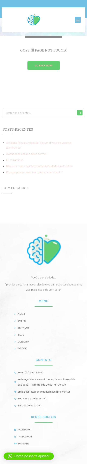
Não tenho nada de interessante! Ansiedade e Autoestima (39, 166)
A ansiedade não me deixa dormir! (26, 154)
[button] (78, 20)
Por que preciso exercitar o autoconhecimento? (34, 172)
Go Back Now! (43, 65)
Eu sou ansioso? (15, 160)
